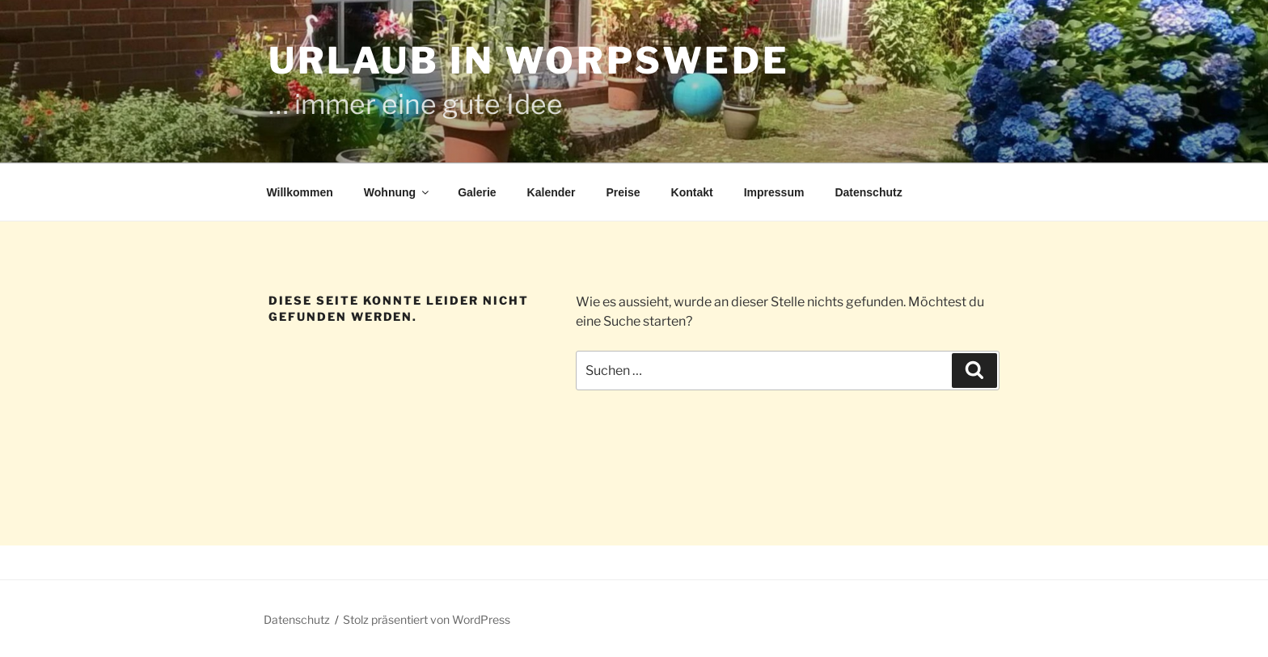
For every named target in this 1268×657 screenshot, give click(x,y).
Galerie (477, 192)
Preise (623, 192)
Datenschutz (868, 192)
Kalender (551, 192)
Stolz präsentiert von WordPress (426, 619)
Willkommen (300, 192)
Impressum (774, 192)
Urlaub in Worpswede (528, 60)
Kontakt (692, 192)
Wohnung (397, 192)
